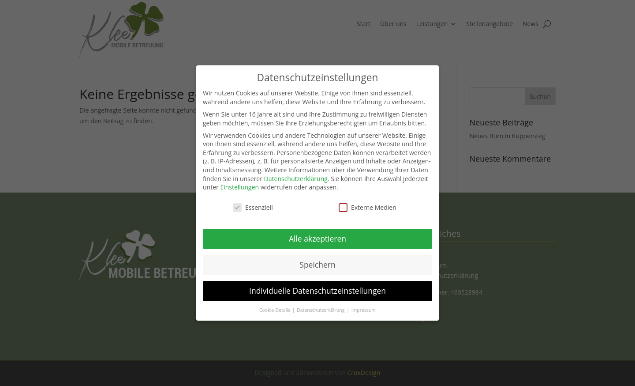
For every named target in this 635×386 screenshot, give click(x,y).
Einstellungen (239, 178)
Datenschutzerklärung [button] (321, 301)
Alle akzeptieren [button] (317, 229)
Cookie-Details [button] (275, 301)
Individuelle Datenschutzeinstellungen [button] (317, 281)
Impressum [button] (363, 301)
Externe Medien (367, 198)
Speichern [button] (317, 255)
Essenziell (253, 198)
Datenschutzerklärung (296, 170)
